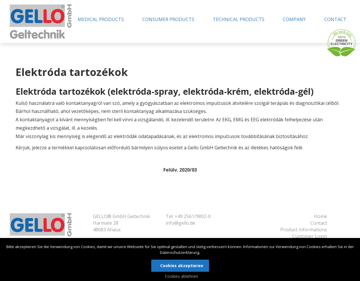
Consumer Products (168, 19)
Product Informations (303, 229)
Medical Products (101, 19)
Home (320, 216)
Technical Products (238, 19)
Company (294, 19)
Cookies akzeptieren (181, 265)
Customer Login (309, 236)
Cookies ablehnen (181, 276)
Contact (335, 19)
